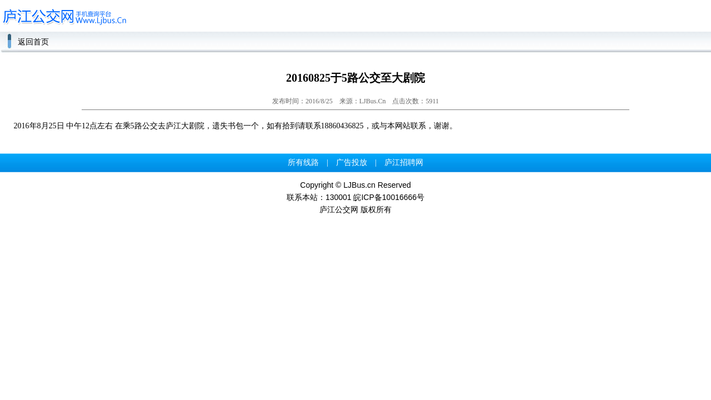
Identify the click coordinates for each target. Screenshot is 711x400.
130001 (339, 197)
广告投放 (351, 162)
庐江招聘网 (403, 162)
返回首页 (33, 42)
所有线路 (303, 162)
